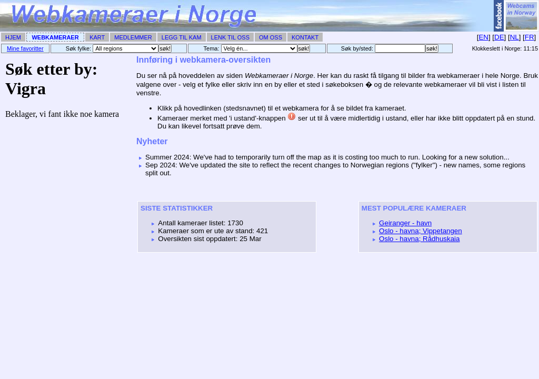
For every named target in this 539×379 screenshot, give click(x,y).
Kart (97, 37)
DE (499, 37)
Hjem (13, 37)
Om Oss (270, 37)
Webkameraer (55, 37)
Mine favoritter (25, 48)
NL (514, 37)
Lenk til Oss (230, 37)
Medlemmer (133, 37)
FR (529, 37)
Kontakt (305, 37)
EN (483, 37)
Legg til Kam (182, 37)
